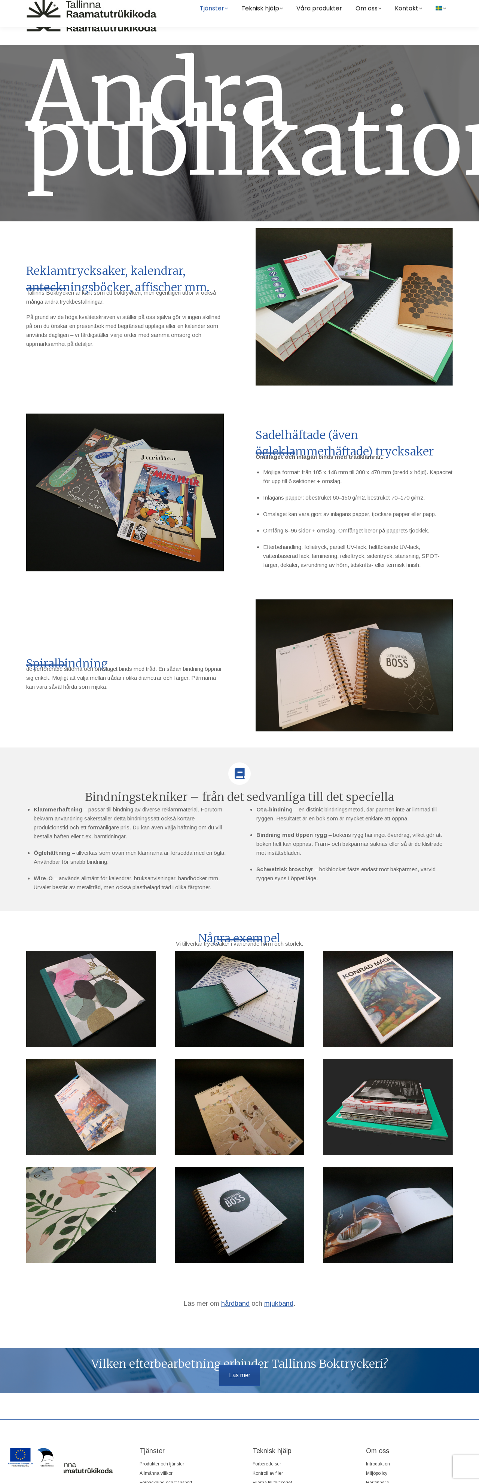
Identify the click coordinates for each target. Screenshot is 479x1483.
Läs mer (239, 1375)
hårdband (235, 1303)
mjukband (278, 1303)
